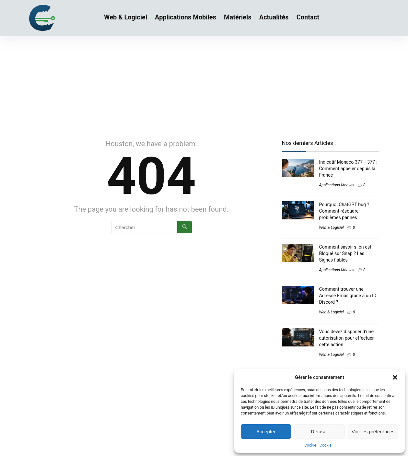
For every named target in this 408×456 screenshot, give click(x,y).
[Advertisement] (204, 84)
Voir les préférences (373, 431)
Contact (308, 17)
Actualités (274, 17)
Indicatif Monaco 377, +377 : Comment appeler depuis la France (348, 168)
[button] (395, 377)
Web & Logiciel (125, 17)
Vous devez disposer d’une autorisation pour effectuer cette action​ (346, 338)
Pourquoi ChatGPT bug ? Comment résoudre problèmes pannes (344, 211)
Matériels (237, 17)
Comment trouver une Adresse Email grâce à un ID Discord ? (348, 295)
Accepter (265, 431)
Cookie (310, 445)
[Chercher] (184, 227)
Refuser (319, 431)
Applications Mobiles (185, 17)
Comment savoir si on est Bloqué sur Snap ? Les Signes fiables (345, 253)
